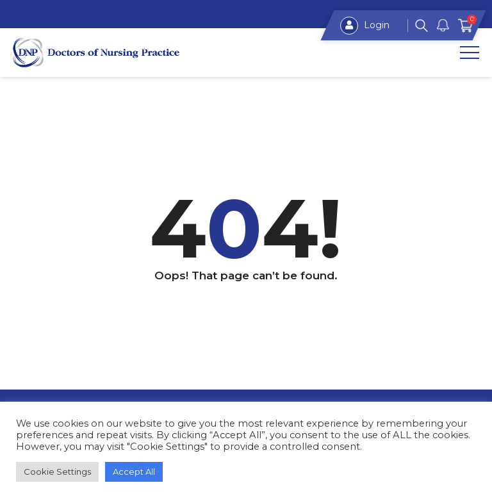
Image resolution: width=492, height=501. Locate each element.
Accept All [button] (134, 471)
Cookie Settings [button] (57, 471)
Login (365, 26)
